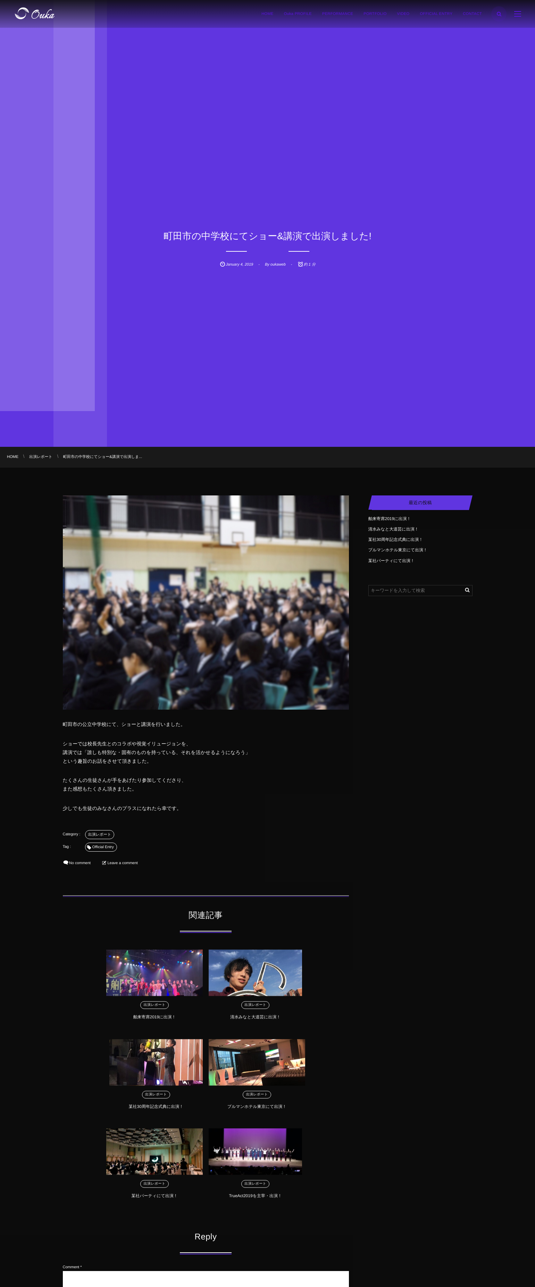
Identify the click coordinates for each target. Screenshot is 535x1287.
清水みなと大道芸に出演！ (170, 1020)
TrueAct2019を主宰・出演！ (241, 1110)
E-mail (68, 1245)
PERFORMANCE (337, 14)
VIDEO (403, 14)
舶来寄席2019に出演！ (96, 1020)
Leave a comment (122, 863)
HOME (267, 14)
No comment (80, 863)
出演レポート (99, 835)
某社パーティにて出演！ (168, 1110)
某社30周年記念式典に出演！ (241, 1020)
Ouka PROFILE (298, 14)
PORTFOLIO (374, 14)
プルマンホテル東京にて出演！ (314, 1020)
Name (68, 1225)
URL (66, 1266)
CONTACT (472, 14)
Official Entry (103, 847)
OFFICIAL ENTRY (436, 14)
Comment (71, 1180)
